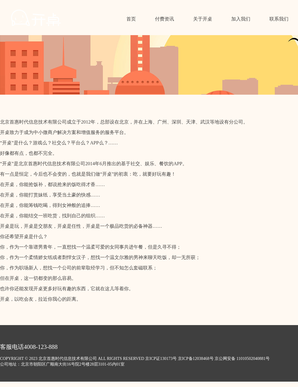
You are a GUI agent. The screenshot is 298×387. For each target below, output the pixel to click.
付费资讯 (164, 18)
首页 (131, 18)
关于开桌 (202, 18)
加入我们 (240, 18)
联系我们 (278, 18)
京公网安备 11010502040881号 (242, 358)
